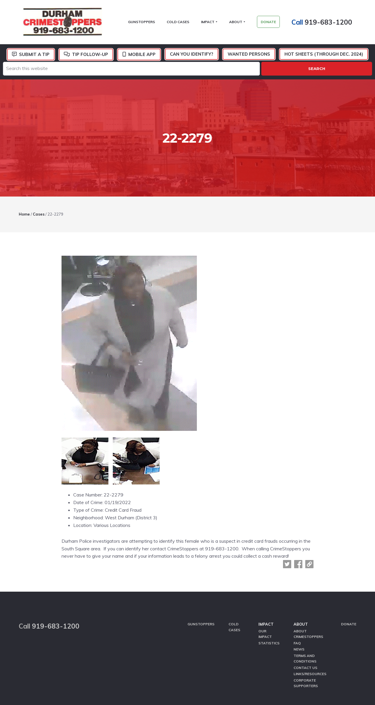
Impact (266, 573)
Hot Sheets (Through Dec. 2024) (323, 56)
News (299, 597)
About (301, 573)
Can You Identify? (191, 56)
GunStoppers (201, 573)
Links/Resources (310, 619)
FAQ (297, 591)
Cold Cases (234, 576)
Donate (348, 573)
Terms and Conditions (305, 605)
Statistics (268, 591)
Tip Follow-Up (90, 57)
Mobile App (142, 57)
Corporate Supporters (306, 628)
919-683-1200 (332, 23)
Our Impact (265, 583)
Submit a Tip (34, 57)
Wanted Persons (249, 56)
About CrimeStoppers (308, 583)
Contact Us (305, 614)
